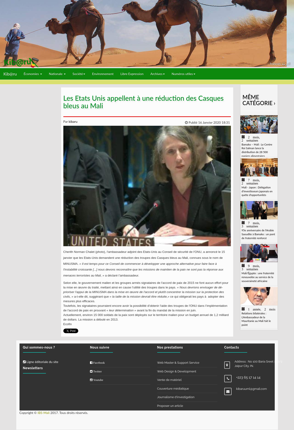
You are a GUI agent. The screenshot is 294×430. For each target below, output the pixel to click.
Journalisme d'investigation (176, 397)
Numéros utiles (183, 74)
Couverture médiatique (173, 388)
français (276, 64)
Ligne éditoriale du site (40, 362)
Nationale (57, 74)
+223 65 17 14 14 (248, 377)
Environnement (103, 74)
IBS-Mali (44, 413)
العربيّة (286, 64)
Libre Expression (132, 74)
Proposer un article (170, 406)
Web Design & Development (176, 371)
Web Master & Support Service (178, 362)
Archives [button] (157, 74)
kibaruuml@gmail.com (251, 389)
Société (79, 74)
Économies (33, 74)
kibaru (72, 121)
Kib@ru (10, 73)
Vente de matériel (169, 380)
